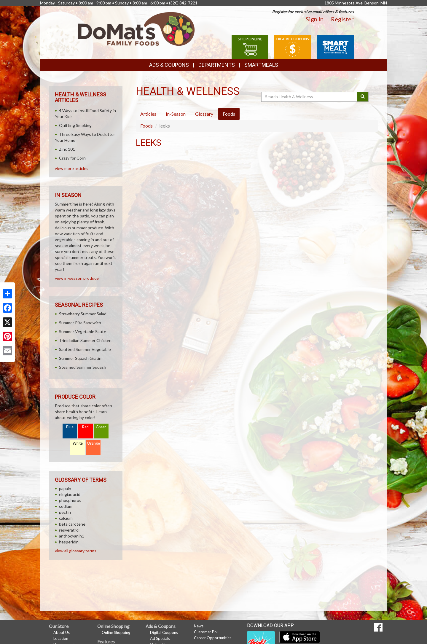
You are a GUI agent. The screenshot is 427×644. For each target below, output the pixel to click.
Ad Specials (160, 638)
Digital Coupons (164, 632)
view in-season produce (77, 278)
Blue (70, 427)
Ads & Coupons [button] (169, 65)
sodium (65, 506)
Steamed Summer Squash (82, 367)
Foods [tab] (229, 114)
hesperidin (69, 541)
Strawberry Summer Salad (82, 313)
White (78, 443)
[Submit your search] (363, 97)
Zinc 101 (67, 149)
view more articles (71, 168)
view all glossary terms (75, 550)
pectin (65, 512)
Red (85, 427)
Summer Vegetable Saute (82, 331)
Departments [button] (216, 65)
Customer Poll (206, 631)
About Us (61, 632)
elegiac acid (69, 494)
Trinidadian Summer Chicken (85, 340)
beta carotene (72, 524)
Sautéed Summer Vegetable (85, 349)
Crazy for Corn (72, 157)
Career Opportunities (212, 637)
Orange (93, 443)
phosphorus (70, 500)
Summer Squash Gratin (80, 358)
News (198, 626)
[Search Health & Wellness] (309, 97)
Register (342, 19)
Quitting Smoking (75, 125)
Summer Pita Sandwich (80, 322)
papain (65, 488)
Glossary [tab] (204, 114)
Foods (146, 125)
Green (101, 427)
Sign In (315, 19)
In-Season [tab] (176, 114)
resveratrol (69, 529)
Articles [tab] (148, 114)
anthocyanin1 (71, 535)
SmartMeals (261, 65)
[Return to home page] (136, 28)
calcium (66, 518)
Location (60, 638)
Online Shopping (116, 632)
